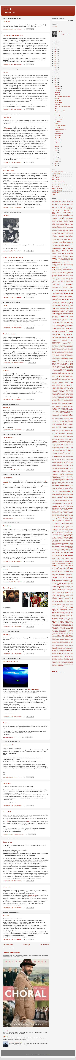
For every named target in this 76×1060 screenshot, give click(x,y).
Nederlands (55, 456)
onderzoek (71, 473)
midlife (53, 438)
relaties (62, 528)
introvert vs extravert (56, 385)
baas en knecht (62, 242)
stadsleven (71, 573)
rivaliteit (61, 532)
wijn (53, 648)
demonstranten (55, 300)
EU (66, 323)
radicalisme (67, 521)
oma (65, 468)
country (67, 288)
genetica (71, 345)
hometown (59, 367)
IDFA (61, 376)
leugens (60, 417)
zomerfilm (54, 661)
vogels (67, 627)
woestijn (54, 651)
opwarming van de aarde (63, 488)
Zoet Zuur (6, 370)
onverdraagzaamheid (69, 480)
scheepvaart (70, 544)
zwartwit (61, 664)
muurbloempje (62, 450)
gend (56, 345)
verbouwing (57, 613)
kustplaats (65, 412)
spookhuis (54, 573)
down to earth (62, 310)
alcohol (54, 227)
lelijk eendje (59, 415)
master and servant (60, 430)
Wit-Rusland (64, 650)
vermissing (54, 619)
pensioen (54, 501)
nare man (70, 453)
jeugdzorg (62, 391)
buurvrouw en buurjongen (58, 273)
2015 (55, 65)
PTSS (63, 520)
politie (67, 508)
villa (72, 624)
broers (53, 269)
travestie (54, 600)
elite (60, 320)
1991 (58, 205)
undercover (70, 606)
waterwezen (63, 638)
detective (54, 302)
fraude (71, 337)
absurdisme (61, 218)
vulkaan (58, 635)
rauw (59, 523)
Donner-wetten (7, 478)
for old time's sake (61, 335)
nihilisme (61, 461)
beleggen (59, 253)
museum (71, 448)
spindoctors (54, 571)
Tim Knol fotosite (56, 192)
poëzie (53, 508)
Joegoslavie (62, 393)
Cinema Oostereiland (57, 190)
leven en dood (65, 417)
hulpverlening (70, 372)
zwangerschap (69, 662)
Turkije (64, 601)
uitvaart (58, 606)
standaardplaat (55, 576)
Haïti (72, 355)
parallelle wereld (62, 498)
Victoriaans (67, 622)
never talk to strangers (62, 458)
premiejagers (55, 514)
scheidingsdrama (56, 546)
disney (59, 305)
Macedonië (71, 424)
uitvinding (62, 606)
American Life (59, 232)
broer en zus (70, 267)
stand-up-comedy (69, 574)
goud (58, 352)
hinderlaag (57, 364)
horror (67, 370)
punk (69, 520)
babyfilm (68, 242)
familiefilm (59, 328)
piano (69, 503)
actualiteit (68, 220)
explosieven (61, 326)
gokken (62, 351)
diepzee (71, 302)
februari (57, 159)
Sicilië (63, 558)
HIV (61, 366)
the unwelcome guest (59, 590)
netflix (56, 458)
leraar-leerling (65, 415)
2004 (55, 165)
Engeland (57, 322)
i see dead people (63, 375)
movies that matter (61, 448)
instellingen (54, 382)
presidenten (64, 514)
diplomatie (71, 303)
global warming (64, 349)
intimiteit (63, 384)
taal (57, 584)
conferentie (65, 287)
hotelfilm (71, 370)
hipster (68, 364)
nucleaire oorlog (68, 464)
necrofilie (71, 454)
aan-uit (53, 217)
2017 (55, 61)
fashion (57, 330)
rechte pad (70, 524)
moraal (71, 447)
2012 (55, 72)
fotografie (59, 337)
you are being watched (67, 653)
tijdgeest (54, 594)
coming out (60, 284)
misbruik (71, 439)
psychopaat (58, 520)
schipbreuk (71, 546)
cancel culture (66, 275)
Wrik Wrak (5, 1036)
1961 (58, 201)
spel (72, 570)
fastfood (60, 330)
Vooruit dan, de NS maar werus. (13, 257)
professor (54, 517)
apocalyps (71, 233)
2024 (55, 47)
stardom (61, 576)
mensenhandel (62, 433)
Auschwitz (65, 239)
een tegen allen (63, 317)
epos (65, 322)
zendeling (54, 658)
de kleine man (68, 295)
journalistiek (55, 394)
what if (53, 645)
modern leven (70, 442)
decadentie (58, 299)
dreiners (62, 311)
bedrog (54, 248)
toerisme (66, 594)
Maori (63, 429)
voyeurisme (54, 630)
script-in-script (55, 552)
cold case (58, 281)
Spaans (67, 568)
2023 (55, 49)
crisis (65, 290)
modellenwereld (64, 442)
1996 (70, 206)
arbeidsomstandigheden (68, 235)
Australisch (70, 239)
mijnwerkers (66, 438)
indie (58, 381)
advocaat (71, 221)
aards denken (68, 217)
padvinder (71, 496)
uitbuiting (71, 604)
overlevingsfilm (61, 494)
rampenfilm (55, 523)
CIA (62, 279)
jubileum (60, 394)
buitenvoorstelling (70, 270)
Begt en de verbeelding (57, 171)
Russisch (71, 538)
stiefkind (63, 577)
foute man (64, 337)
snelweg (53, 563)
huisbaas (54, 372)
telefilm (59, 587)
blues (65, 261)
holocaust (71, 366)
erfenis (67, 322)
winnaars (71, 648)
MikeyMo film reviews (57, 188)
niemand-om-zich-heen (61, 459)
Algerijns (58, 227)
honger (64, 369)
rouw (62, 537)
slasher (71, 558)
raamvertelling (57, 522)
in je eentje (61, 379)
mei (56, 152)
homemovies (54, 367)
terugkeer (54, 589)
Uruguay (58, 607)
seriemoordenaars (69, 555)
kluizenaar (58, 406)
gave (72, 340)
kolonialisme (70, 406)
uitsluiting (54, 606)
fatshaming (65, 330)
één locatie (55, 317)
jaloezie (53, 388)
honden (71, 367)
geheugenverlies (55, 343)
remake (71, 528)
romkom (54, 537)
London (62, 421)
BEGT (7, 9)
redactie (71, 526)
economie (71, 316)
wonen (71, 651)
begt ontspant (65, 251)
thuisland (62, 592)
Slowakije (71, 559)
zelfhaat (54, 656)
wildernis (56, 648)
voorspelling (61, 628)
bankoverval (63, 245)
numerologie (54, 465)
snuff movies (62, 563)
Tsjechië (56, 601)
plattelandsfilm (56, 506)
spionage (60, 571)
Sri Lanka (66, 572)
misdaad (54, 441)
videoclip (71, 622)
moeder (54, 444)
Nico (8, 821)
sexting (63, 556)
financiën (68, 334)
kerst (72, 400)
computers (70, 286)
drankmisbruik (55, 311)
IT (69, 387)
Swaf (53, 194)
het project (56, 363)
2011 (55, 74)
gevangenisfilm (55, 348)
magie (60, 426)
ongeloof (67, 474)
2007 (55, 82)
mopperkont (67, 447)
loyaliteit (64, 423)
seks (65, 552)
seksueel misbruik (66, 554)
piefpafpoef (55, 504)
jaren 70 (62, 390)
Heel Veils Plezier (8, 745)
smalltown (56, 561)
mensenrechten (70, 433)
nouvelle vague (56, 464)
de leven (59, 296)
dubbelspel (54, 315)
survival (64, 583)
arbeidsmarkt (61, 235)
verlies (65, 618)
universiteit (54, 607)
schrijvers (67, 549)
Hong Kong (54, 369)
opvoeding (54, 488)
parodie (71, 498)
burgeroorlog (70, 272)
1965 (68, 201)
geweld (62, 348)
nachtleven (54, 453)
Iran (67, 385)
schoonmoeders (55, 549)
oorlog (54, 483)
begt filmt (58, 250)
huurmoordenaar (64, 373)
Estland (59, 323)
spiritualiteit (66, 571)
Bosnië (62, 264)
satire (57, 543)
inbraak (65, 379)
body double (70, 261)
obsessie (59, 465)
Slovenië (67, 559)
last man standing (65, 414)
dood (53, 308)
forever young (70, 335)
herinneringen (70, 360)
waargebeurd (69, 635)
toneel (53, 595)
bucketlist (54, 270)
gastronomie (64, 340)
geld (67, 343)
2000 (59, 207)
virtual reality (55, 625)
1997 (72, 206)
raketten (71, 521)
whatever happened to (60, 645)
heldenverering (55, 360)
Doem (5, 305)
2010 (55, 76)
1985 (65, 204)
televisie (63, 587)
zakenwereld (55, 655)
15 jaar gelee (7, 887)
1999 (56, 207)
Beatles (67, 247)
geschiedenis (70, 346)
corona (53, 288)
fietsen (71, 331)
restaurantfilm (55, 529)
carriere (54, 276)
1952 (68, 200)
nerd (53, 458)
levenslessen (66, 418)
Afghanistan (54, 223)
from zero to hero (57, 339)
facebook (71, 326)
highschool (66, 363)
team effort (70, 584)
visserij (62, 625)
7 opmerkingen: (18, 469)
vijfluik (70, 624)
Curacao (57, 291)
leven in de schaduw (59, 418)
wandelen (67, 636)
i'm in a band (70, 375)
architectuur (60, 236)
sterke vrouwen (58, 577)
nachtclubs (71, 452)
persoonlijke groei (67, 501)
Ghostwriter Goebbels (10, 334)
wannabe (71, 636)
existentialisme (62, 325)
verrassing (71, 619)
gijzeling (54, 349)
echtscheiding (60, 316)
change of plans (56, 278)
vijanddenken (65, 624)
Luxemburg (58, 424)
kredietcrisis (61, 411)
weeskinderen (70, 641)
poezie (71, 506)
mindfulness (62, 439)
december (57, 86)
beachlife (56, 246)
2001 (61, 207)
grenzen (54, 354)
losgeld (53, 423)
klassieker (54, 405)
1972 (58, 203)
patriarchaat (60, 500)
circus (65, 279)
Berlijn (58, 255)
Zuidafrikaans (55, 662)
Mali (57, 427)
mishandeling (61, 441)
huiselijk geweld (62, 372)
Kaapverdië (59, 396)
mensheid (64, 435)
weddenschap (70, 638)
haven (72, 357)
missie (72, 441)
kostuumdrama (69, 409)
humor (58, 373)
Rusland (66, 538)
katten (66, 399)
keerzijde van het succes (57, 400)
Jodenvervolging (56, 393)
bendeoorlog (70, 253)
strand (53, 580)
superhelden (70, 581)
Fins (72, 334)
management (64, 427)
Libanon (71, 418)
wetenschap (66, 644)
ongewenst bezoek (58, 476)
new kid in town (70, 458)
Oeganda (59, 467)
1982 (58, 204)
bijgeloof (71, 256)
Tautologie (6, 215)
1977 (70, 203)
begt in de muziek (67, 250)
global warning (70, 349)
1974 (63, 203)
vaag (68, 607)
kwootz (68, 412)
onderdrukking (55, 471)
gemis (53, 345)
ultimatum (66, 606)
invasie (62, 385)
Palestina (66, 497)
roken (53, 535)
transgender (60, 598)
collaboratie (63, 281)
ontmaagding (67, 479)
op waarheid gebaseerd (61, 485)
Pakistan (53, 497)
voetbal (63, 627)
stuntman (60, 581)
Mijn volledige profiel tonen (64, 34)
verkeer (66, 616)
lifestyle (63, 420)
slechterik (58, 559)
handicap (63, 357)
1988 (72, 204)
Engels (61, 322)
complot (66, 286)
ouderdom (70, 491)
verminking (71, 618)
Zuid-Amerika (65, 661)
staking (53, 574)
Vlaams (66, 625)
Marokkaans (70, 429)
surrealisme (59, 583)
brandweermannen (65, 265)
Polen (60, 508)
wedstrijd (62, 639)
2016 (55, 63)
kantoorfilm (67, 397)
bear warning (62, 246)
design (72, 300)
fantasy (71, 328)
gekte (64, 343)
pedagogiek (65, 500)
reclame (63, 526)
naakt (67, 452)
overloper (67, 494)
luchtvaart (68, 423)
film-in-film (66, 332)
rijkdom (69, 531)
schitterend (54, 547)
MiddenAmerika (70, 436)
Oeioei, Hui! (6, 21)
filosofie (63, 334)
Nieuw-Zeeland (55, 461)
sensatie (58, 555)
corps (56, 288)
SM (53, 561)
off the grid (71, 467)
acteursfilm (54, 220)
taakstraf (53, 584)
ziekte (71, 658)
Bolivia (72, 262)
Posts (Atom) (13, 948)
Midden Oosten (62, 436)
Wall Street (61, 636)
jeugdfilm (71, 390)
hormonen (63, 370)
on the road (69, 468)
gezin (72, 348)
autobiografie (63, 241)
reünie (63, 529)
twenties (59, 604)
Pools (66, 509)
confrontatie (70, 287)
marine (66, 429)
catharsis (59, 276)
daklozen (61, 292)
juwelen (53, 396)
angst (59, 233)
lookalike (66, 421)
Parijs (68, 498)
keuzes (53, 402)
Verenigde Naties (69, 613)
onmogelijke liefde (68, 477)
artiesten (59, 239)
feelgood (71, 330)
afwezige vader (69, 224)
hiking (53, 364)
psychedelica (55, 518)
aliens (63, 227)
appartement (55, 235)
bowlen (53, 265)
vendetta (66, 612)
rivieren (65, 532)
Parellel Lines (7, 117)
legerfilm (71, 414)
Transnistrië (66, 598)
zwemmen (71, 664)
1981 (56, 204)
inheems (71, 381)
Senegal (53, 555)
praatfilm (65, 512)
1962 (60, 201)
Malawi (53, 427)
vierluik (53, 624)
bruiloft (71, 269)
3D (69, 214)
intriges (66, 384)
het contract (59, 361)
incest (69, 379)
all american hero (69, 227)
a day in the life (61, 215)
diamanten (63, 302)
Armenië (53, 238)
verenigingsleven (55, 615)
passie (56, 500)
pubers (66, 520)
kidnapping (59, 402)
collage (67, 281)
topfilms (57, 595)
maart (56, 157)
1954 (70, 200)
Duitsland (60, 315)
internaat (66, 382)
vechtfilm (54, 612)
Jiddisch (67, 391)
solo (72, 567)
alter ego (62, 229)
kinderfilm (71, 402)
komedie (54, 408)
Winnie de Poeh (55, 650)
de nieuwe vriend (68, 296)
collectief (71, 281)
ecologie (66, 316)
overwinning (54, 496)
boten (65, 264)
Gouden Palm (62, 352)
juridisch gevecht (69, 394)
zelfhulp (57, 656)
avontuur (54, 242)
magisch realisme (65, 426)
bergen (54, 255)
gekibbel (61, 343)
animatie (63, 233)
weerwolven (64, 641)
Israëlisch (66, 387)
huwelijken (70, 373)
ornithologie (54, 490)
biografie (54, 258)
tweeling (71, 603)
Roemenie (70, 534)
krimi (72, 411)
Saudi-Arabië (61, 543)
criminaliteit (61, 290)
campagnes (71, 273)
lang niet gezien (58, 414)
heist (63, 358)
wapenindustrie (55, 638)
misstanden (54, 442)
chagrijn (67, 276)
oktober (57, 90)
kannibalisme (61, 397)
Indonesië (62, 381)
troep (64, 600)
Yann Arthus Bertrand (33, 689)
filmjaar (53, 334)
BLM (61, 259)
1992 (60, 205)
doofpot (71, 308)
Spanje (71, 568)
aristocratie (71, 236)
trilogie (61, 600)
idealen (53, 376)
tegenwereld (67, 586)
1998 (53, 207)
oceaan (67, 465)
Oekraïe (62, 467)
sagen (60, 541)
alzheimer (66, 229)
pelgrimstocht (70, 500)
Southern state (62, 568)
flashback (54, 335)
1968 (72, 201)
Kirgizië (59, 403)
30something (65, 214)
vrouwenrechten (69, 633)
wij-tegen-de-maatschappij (67, 647)
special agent (60, 570)
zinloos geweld (61, 659)
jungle (63, 394)
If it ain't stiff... (7, 634)
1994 (65, 206)
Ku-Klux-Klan (57, 412)
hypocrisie (58, 375)
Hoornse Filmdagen (56, 370)
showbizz (59, 558)
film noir (61, 332)
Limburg (67, 420)
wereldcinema (60, 642)
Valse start (6, 915)
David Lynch (71, 291)
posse (72, 511)
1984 (63, 204)
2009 (55, 78)
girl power (59, 349)
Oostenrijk (63, 483)
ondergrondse (70, 471)
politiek (71, 508)
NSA (62, 464)
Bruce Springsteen (59, 269)
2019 (55, 57)
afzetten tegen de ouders (58, 226)
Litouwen (54, 421)
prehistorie (71, 512)
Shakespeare (67, 556)
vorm (72, 628)
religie (67, 528)
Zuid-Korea (70, 661)
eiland (57, 320)
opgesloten (61, 487)
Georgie (64, 346)
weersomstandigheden (57, 641)
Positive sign (6, 1030)
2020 (55, 55)
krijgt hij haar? (67, 411)
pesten (65, 503)
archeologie (54, 236)
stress (61, 580)
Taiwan (59, 584)
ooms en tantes (69, 482)
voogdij (71, 627)
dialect (58, 302)
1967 (70, 201)
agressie (66, 226)
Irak (64, 385)
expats (67, 325)
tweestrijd (54, 604)
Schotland (61, 549)
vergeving (54, 616)
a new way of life (68, 215)
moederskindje (55, 445)
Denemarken (62, 300)
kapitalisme (54, 399)
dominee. (68, 307)
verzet (53, 622)
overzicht (60, 496)
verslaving (54, 621)
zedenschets (62, 655)
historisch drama (56, 366)
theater (71, 590)
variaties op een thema (68, 610)
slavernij (54, 560)
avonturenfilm (70, 241)
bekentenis (54, 253)
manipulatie (70, 427)
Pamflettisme (7, 526)
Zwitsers (62, 665)
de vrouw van (65, 297)
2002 (64, 207)
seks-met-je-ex (70, 552)
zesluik (59, 658)
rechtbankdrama (63, 524)
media (72, 430)
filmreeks (58, 334)
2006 (55, 84)
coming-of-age (69, 284)
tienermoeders (68, 592)
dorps (58, 310)
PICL (72, 503)
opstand (71, 487)
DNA (72, 305)
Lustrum (5, 569)
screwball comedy (69, 550)
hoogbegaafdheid (70, 369)
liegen (60, 420)
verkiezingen (70, 616)
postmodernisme (55, 512)
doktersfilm (63, 307)
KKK (62, 403)
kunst (61, 412)
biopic (59, 258)
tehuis (72, 586)
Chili (57, 279)
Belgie (64, 253)
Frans (68, 337)
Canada (60, 275)
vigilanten (61, 624)
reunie (60, 529)
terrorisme (70, 587)
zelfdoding (71, 655)
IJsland (67, 376)
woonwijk (54, 653)
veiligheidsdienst (60, 612)
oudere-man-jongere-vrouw (58, 493)
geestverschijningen (56, 342)
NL (64, 461)
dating (67, 292)
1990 (55, 205)
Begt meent (56, 251)
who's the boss (68, 645)
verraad (67, 619)
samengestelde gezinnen (68, 541)
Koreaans (71, 408)
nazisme (66, 455)
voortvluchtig (67, 628)
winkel (68, 648)
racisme (63, 522)
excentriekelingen (55, 325)
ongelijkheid (61, 474)
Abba (72, 217)
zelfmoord (71, 656)
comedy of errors (65, 282)
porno (53, 511)
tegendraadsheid (60, 586)
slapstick (67, 558)
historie (71, 364)
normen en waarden (68, 462)
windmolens (64, 648)
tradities (71, 595)
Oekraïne (66, 467)
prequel (59, 514)
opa (69, 485)
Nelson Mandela (62, 456)
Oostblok (58, 483)
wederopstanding (55, 639)
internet (71, 382)
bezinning (59, 256)
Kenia (65, 400)
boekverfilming (56, 262)
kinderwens (54, 403)
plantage (61, 504)
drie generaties (69, 311)
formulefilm (54, 337)
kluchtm (53, 406)
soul (57, 568)
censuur (63, 276)
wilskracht (60, 648)
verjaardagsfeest (60, 616)
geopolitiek (61, 346)
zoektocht (66, 659)
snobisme (58, 563)
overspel (71, 494)
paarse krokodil (65, 496)
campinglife (54, 275)
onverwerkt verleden (57, 482)
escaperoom (54, 323)
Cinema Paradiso (56, 173)
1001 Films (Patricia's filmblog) (59, 184)
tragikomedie (62, 597)
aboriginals (54, 218)
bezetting (54, 256)
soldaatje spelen (67, 567)
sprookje (62, 573)
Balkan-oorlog (70, 244)
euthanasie (71, 323)
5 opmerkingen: (18, 327)
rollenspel (62, 535)
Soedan (61, 567)
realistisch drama (65, 523)
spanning (54, 570)
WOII (58, 651)
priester (71, 514)
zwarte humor (55, 664)
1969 (53, 203)
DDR (61, 293)
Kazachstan (71, 399)
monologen (62, 445)
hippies (64, 364)
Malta (60, 427)
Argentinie (65, 236)
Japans (71, 388)
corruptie (59, 289)
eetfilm (59, 319)
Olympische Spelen (60, 468)
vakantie (54, 610)
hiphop (61, 364)
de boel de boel (55, 294)
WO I (68, 650)
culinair (71, 290)
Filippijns (56, 332)
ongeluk (71, 474)
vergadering (62, 615)
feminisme (57, 331)
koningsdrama (61, 408)
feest (53, 331)
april (56, 155)
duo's (68, 315)
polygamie (58, 509)
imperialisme (62, 378)
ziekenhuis (65, 658)
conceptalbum (55, 287)
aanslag (57, 217)
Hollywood (65, 366)
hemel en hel (63, 360)
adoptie (60, 221)
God (53, 351)
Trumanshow (67, 600)
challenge (71, 276)
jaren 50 (54, 390)
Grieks (57, 354)
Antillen (67, 233)
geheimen (70, 342)
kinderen (66, 402)
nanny (66, 453)
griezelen (61, 354)
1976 (67, 203)
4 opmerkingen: (18, 162)
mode (59, 442)
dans (64, 292)
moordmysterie (59, 447)
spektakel (69, 569)
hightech (71, 363)
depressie (68, 300)
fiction (69, 331)
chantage (63, 278)
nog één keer (69, 461)
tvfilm (61, 603)
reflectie (53, 528)
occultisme (63, 465)
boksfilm (68, 262)
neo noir (67, 456)
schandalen (54, 544)
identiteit (58, 376)
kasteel (62, 399)
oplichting (66, 487)
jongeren (68, 393)
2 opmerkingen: (18, 64)
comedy (58, 282)
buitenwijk (54, 272)
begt (60, 31)
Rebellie (5, 72)
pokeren (57, 508)
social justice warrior (62, 565)
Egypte (69, 319)
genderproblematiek (61, 345)
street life (58, 580)
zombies (71, 659)
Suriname (54, 583)
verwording (71, 621)
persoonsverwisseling (57, 503)
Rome (71, 535)
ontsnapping (55, 480)
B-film (57, 242)
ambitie (60, 230)
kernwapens (68, 400)
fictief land (65, 331)
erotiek (71, 322)
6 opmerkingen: (18, 29)
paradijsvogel (54, 498)
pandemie (71, 497)
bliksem (57, 259)
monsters (68, 445)
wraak (59, 653)
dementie (67, 299)
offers (53, 468)
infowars (67, 381)
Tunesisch (61, 601)
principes (60, 515)
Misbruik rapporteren (58, 672)
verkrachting (54, 618)
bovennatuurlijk (70, 264)
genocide (56, 346)
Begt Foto (54, 175)
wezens (71, 644)
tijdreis (57, 594)
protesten (71, 517)
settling (60, 556)
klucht (72, 405)
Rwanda (63, 540)
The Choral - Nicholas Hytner (11, 952)
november (57, 88)
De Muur (62, 296)
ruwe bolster (55, 540)
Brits (54, 268)
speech (65, 569)
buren (64, 272)
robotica (54, 534)
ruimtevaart (60, 538)
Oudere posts (44, 945)
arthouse (54, 239)
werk (64, 642)
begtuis (71, 251)
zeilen (66, 655)
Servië (56, 557)
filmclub (71, 332)
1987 (70, 204)
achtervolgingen (69, 218)
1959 (53, 201)
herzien (54, 361)
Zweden (66, 664)
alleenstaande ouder (56, 229)
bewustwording (70, 255)
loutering (57, 423)
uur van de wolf (63, 607)
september (58, 92)
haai (65, 355)
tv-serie (57, 603)
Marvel (53, 430)
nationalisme (54, 454)
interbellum (61, 382)
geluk (72, 343)
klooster (68, 405)
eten (64, 323)
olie (55, 468)
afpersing (64, 223)
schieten (62, 546)
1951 (65, 200)
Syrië (72, 583)
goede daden (57, 351)
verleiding (61, 618)
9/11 (71, 214)
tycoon (63, 604)
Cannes (71, 275)
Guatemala (62, 355)
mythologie (62, 452)
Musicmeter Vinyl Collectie (58, 183)
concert (60, 287)
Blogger (48, 1054)
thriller (58, 592)
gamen (72, 339)
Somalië (53, 568)
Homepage (26, 945)
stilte (57, 578)
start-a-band (66, 576)
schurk (62, 550)
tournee (67, 595)
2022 (55, 51)
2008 (55, 80)
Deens (62, 299)
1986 (67, 204)
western (61, 644)
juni (56, 150)
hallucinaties (54, 357)
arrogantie (64, 238)
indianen (54, 381)
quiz (28, 821)
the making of (64, 589)
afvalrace (62, 224)
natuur (60, 455)
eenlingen (71, 317)
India (72, 379)
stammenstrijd (62, 574)
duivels (64, 315)
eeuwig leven (64, 319)
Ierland (63, 376)
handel (59, 357)
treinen (57, 600)
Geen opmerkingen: (19, 362)
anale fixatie (70, 232)
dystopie (71, 315)
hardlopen (68, 357)
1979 (53, 204)
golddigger (66, 351)
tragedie (54, 597)
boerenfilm (63, 262)
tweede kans (66, 603)
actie (59, 220)
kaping (71, 397)
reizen (57, 528)
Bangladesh (57, 245)
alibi (61, 227)
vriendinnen (70, 630)
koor (67, 408)
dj (70, 305)
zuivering (60, 662)
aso (62, 239)
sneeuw (71, 561)
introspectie (70, 384)
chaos (66, 278)
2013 (55, 69)
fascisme (54, 330)
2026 (55, 43)
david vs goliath (55, 293)
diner (66, 303)
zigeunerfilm (54, 659)
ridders (66, 531)
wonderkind (67, 651)
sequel (62, 555)
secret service (60, 552)
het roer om (61, 363)
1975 (65, 203)
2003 (67, 207)
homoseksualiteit (66, 367)
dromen (68, 313)
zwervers (58, 665)
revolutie (66, 529)
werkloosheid (55, 644)
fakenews (54, 328)
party (53, 500)
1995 (67, 206)
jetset (67, 390)
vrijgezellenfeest (62, 631)
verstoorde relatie (63, 621)
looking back (70, 421)
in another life (68, 378)
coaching (69, 279)
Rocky (63, 534)
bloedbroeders (65, 259)
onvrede (63, 482)
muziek (68, 450)
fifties (53, 332)
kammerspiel (54, 397)
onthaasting (61, 479)
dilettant (62, 303)
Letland (56, 417)
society (53, 567)
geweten (67, 348)
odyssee (55, 467)
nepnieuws (71, 456)
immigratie (57, 378)
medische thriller (56, 432)
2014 (55, 67)
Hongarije (60, 369)
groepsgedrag (66, 354)
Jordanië (71, 393)
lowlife (60, 423)
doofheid (68, 308)
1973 (60, 203)
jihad (72, 391)
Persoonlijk (6, 407)
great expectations (69, 352)
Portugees (59, 511)
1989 (53, 205)
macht (53, 426)
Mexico (71, 435)
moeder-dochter (60, 444)
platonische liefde (68, 504)
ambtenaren (65, 230)
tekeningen (54, 587)
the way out (67, 590)
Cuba (68, 290)
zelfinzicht (62, 656)
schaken (71, 543)
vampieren (59, 610)
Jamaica (58, 388)
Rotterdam (59, 537)
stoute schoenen (62, 578)
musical (53, 450)
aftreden (57, 224)
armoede (59, 238)
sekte (72, 554)
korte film (54, 409)
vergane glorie (69, 615)
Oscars (58, 490)
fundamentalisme (66, 339)
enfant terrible (68, 320)
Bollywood (54, 264)
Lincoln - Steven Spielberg (15, 1042)
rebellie (71, 523)
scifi (64, 550)
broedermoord (63, 267)
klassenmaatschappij (68, 403)
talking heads (65, 584)
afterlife (53, 224)
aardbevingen (62, 217)
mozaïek (67, 448)
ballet (53, 245)
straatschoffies (70, 579)
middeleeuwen (55, 436)
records (67, 526)
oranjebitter (71, 488)
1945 (59, 200)
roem (66, 534)
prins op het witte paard (67, 515)
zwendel (54, 665)
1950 (63, 200)
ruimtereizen (55, 538)
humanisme (54, 373)
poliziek (54, 509)
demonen (71, 299)
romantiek (67, 535)
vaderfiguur (71, 609)
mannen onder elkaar (57, 429)
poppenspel (71, 509)
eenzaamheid (55, 319)
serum (53, 556)
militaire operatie (55, 439)
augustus (57, 146)
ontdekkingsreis (55, 479)
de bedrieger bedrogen (67, 293)
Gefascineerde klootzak (10, 661)
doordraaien (54, 310)
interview (59, 384)
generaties (68, 345)
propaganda (59, 517)
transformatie (54, 598)
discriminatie (55, 305)
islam (58, 387)
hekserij (66, 358)
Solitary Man (7, 783)
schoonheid (70, 547)
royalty (71, 537)
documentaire (56, 307)
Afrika (67, 223)
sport (58, 573)
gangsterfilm (54, 340)
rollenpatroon (57, 535)
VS (53, 635)
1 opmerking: (17, 737)
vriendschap (55, 631)
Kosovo (59, 409)
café (67, 273)
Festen (61, 331)
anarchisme (54, 233)
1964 (65, 201)
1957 (72, 200)
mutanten (58, 450)
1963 (63, 201)
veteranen (62, 622)
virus (59, 625)
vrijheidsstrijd (61, 633)
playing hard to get (65, 506)
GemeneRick (7, 812)
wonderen (62, 651)
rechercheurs (55, 524)
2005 (55, 163)
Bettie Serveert (33, 895)
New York (54, 459)
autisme (54, 241)
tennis (66, 587)
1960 (55, 201)
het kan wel (64, 361)
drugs (71, 313)
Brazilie (71, 265)
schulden (58, 550)
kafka (64, 396)
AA (72, 215)
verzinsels (57, 622)
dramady (71, 310)
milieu (71, 438)
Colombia (54, 282)
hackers (69, 355)
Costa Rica (64, 288)
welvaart (54, 642)
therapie (53, 592)
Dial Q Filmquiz (56, 179)
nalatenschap (60, 453)
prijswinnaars (55, 515)
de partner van (59, 297)
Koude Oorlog (55, 411)
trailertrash (70, 597)
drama (67, 310)
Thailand (59, 589)
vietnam (57, 624)
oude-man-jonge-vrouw (63, 491)
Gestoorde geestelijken (10, 588)
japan (68, 388)
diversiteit (67, 305)
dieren (53, 303)
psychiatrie (61, 518)
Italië (72, 387)
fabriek (66, 326)
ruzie (60, 540)
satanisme (54, 543)
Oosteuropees (69, 483)
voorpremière (55, 628)
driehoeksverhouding (57, 313)
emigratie (63, 320)
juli (56, 148)
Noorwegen (60, 462)
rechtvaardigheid (56, 526)
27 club (60, 214)
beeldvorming (59, 248)
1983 (60, 204)
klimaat (59, 405)
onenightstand (55, 474)
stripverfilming (65, 580)
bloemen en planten (57, 261)
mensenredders (55, 435)
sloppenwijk (62, 560)
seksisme (54, 554)
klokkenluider (64, 405)
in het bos (56, 379)
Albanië (71, 226)
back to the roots (63, 244)
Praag (61, 512)
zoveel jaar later (59, 661)
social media (70, 565)
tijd (72, 592)
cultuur (53, 292)
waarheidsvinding (55, 636)
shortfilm (53, 558)
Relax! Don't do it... (9, 170)
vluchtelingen (55, 627)
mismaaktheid (67, 441)
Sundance (65, 581)
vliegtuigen (70, 625)
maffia (56, 426)
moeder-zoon (69, 444)
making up (71, 426)
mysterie (57, 452)
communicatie (55, 286)
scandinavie (66, 543)
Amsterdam (65, 232)
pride (68, 514)
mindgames (67, 439)
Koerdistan (64, 406)
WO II (71, 650)
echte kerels (54, 316)
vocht (60, 627)
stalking (57, 574)
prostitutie (65, 517)
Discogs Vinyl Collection (58, 181)
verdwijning (63, 613)
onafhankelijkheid (61, 470)
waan (63, 635)
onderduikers (63, 471)
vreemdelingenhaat (62, 630)
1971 (55, 203)
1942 (57, 200)
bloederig (71, 259)
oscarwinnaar (64, 490)
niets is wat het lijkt (69, 459)
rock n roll (59, 534)
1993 (62, 206)
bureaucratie (60, 272)
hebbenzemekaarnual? (56, 358)
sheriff (72, 556)
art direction (70, 238)
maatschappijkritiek (64, 424)
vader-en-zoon (64, 609)
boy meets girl (58, 265)
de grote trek (62, 294)
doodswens (62, 308)
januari (57, 161)
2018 (55, 59)
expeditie (71, 325)
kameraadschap (69, 396)
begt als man (66, 248)
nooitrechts (54, 462)
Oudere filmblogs (56, 186)
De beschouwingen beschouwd (13, 35)
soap (66, 563)
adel (57, 221)
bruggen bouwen (66, 269)
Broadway (58, 267)
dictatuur (67, 302)
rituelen (58, 532)
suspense (68, 583)
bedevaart (71, 246)
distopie (63, 305)
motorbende (54, 448)
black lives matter (64, 258)
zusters (64, 662)
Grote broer (6, 723)
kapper (58, 399)
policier (63, 508)
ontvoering (61, 480)
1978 (72, 203)
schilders (67, 546)
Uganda (67, 604)
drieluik (64, 313)
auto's (58, 241)
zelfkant (66, 656)
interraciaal (54, 384)
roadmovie (70, 532)
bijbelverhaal (65, 256)
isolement (62, 387)
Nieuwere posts (8, 945)
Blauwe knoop (7, 842)
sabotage (68, 540)
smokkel (67, 561)
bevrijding (63, 255)
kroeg (53, 412)
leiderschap (54, 415)
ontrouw (71, 479)
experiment (54, 326)
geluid (70, 343)
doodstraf (57, 308)
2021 (55, 53)
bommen (58, 264)
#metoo (53, 200)
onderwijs (65, 473)
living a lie (59, 421)
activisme (63, 220)
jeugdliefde (54, 391)
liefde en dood (55, 420)
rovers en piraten (66, 537)
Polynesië (63, 509)
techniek (54, 586)
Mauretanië (67, 430)
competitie (61, 286)
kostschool (63, 409)
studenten (56, 581)
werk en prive (69, 642)
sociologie (57, 567)
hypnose (54, 375)
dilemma (58, 303)
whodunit (59, 647)
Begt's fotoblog (55, 177)
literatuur (71, 420)
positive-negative (66, 511)
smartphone (61, 561)
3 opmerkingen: (18, 250)
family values (65, 328)
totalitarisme (62, 595)
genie (53, 346)
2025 (55, 45)
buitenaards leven (61, 270)
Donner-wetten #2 (8, 437)
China (59, 279)
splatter (71, 571)
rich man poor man (60, 531)
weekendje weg (69, 639)
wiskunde (60, 650)
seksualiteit (59, 554)
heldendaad (70, 358)
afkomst (59, 223)
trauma (71, 598)
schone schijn (62, 547)
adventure (66, 221)
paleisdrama (59, 497)
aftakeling (71, 223)
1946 (61, 200)
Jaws (65, 390)
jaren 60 (58, 390)
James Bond (63, 388)
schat (63, 544)
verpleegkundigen (61, 619)
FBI (68, 330)
